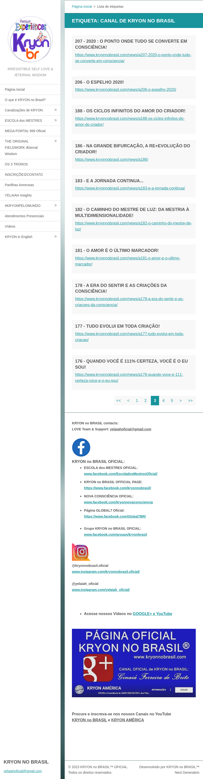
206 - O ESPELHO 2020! (99, 82)
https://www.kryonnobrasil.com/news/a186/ (111, 159)
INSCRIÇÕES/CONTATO (24, 174)
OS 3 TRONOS (16, 164)
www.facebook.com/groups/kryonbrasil (115, 534)
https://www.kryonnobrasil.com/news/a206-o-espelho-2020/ (125, 90)
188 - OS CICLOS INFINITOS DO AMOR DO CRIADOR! (130, 110)
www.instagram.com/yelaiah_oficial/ (101, 590)
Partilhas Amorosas (19, 185)
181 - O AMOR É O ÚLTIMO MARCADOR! (117, 250)
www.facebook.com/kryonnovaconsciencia (118, 502)
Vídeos (10, 226)
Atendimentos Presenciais (24, 216)
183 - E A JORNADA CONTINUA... (109, 180)
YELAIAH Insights (18, 195)
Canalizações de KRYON (24, 110)
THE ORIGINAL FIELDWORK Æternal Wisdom (21, 147)
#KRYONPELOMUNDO (23, 206)
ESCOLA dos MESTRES (23, 120)
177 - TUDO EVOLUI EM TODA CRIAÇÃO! (117, 326)
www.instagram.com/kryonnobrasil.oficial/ (106, 572)
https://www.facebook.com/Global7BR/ (115, 516)
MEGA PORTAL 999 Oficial (25, 131)
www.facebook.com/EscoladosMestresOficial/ (120, 474)
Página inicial (15, 89)
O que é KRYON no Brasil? (25, 100)
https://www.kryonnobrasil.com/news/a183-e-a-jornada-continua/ (130, 188)
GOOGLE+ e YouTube (152, 614)
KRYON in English (18, 237)
